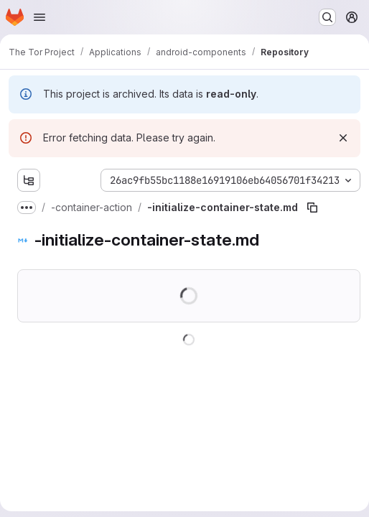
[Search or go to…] (327, 17)
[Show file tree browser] (28, 180)
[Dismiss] (343, 137)
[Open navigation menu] (39, 17)
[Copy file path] (312, 207)
